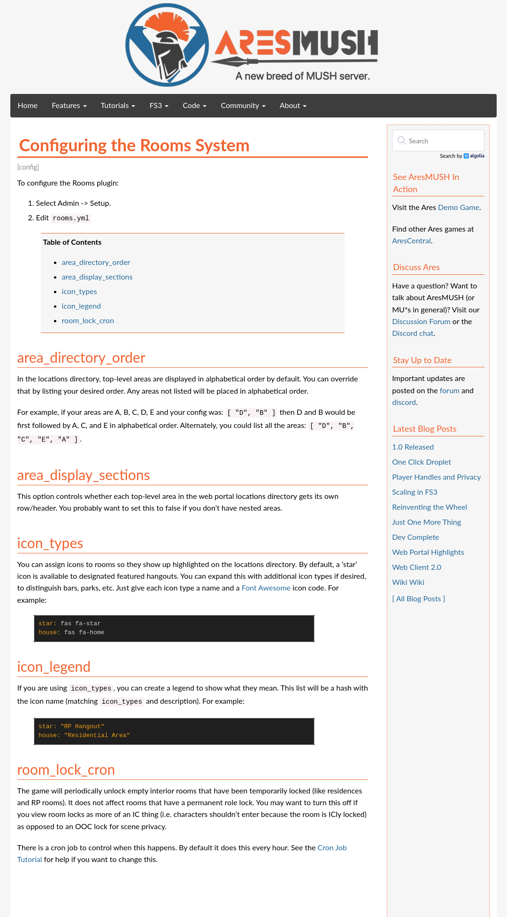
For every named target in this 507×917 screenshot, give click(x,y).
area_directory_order (96, 261)
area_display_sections (97, 276)
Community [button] (243, 105)
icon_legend (81, 305)
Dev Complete (415, 536)
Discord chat (412, 332)
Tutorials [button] (118, 105)
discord (404, 401)
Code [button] (195, 105)
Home (31, 104)
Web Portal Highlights (428, 551)
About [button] (293, 105)
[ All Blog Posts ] (418, 598)
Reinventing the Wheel (429, 506)
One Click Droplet (421, 461)
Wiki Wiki (408, 581)
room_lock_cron (88, 320)
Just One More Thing (426, 521)
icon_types (79, 291)
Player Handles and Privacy (436, 476)
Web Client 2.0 (416, 566)
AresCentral (411, 240)
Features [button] (69, 105)
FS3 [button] (159, 105)
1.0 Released (413, 446)
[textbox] (438, 140)
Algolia (473, 156)
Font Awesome (266, 587)
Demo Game (458, 206)
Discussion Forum (421, 321)
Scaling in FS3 (415, 491)
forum (450, 390)
